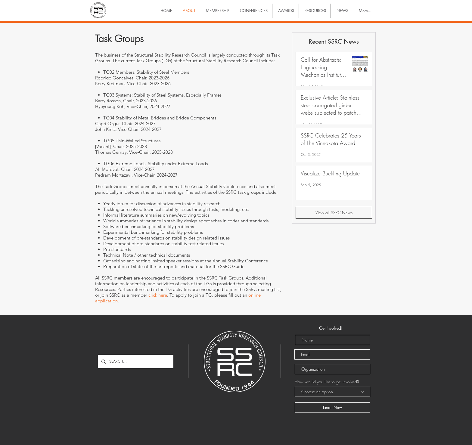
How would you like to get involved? (327, 382)
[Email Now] (332, 407)
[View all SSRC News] (334, 213)
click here (157, 295)
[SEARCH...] (135, 361)
